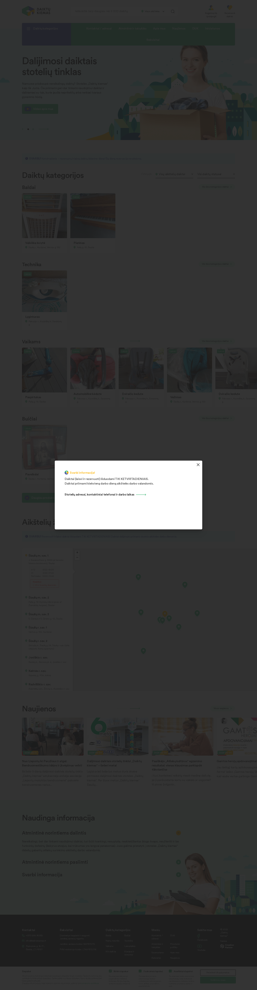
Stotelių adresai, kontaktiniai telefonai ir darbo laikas (99, 494)
